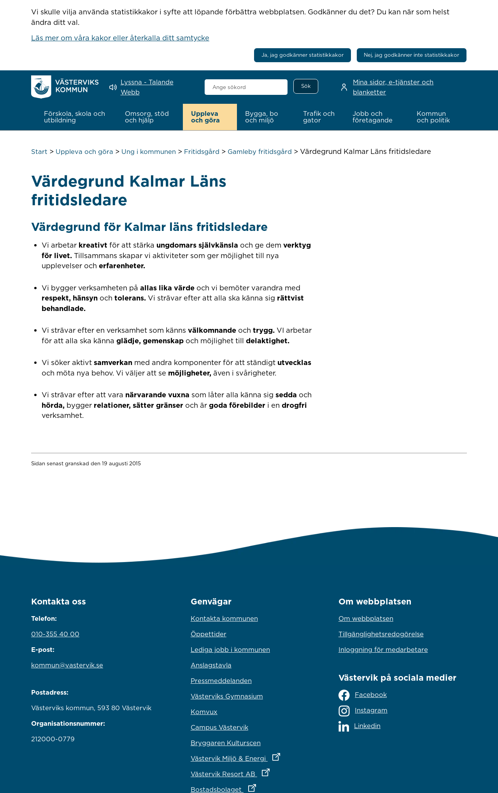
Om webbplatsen (365, 618)
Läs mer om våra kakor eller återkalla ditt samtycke (120, 37)
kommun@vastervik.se (67, 665)
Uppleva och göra (84, 151)
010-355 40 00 (55, 634)
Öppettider (208, 634)
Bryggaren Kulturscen (226, 743)
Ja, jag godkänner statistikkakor (302, 55)
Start (39, 151)
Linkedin (359, 726)
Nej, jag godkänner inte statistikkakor (411, 55)
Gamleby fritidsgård (260, 151)
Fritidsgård (201, 151)
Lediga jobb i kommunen (230, 649)
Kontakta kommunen (224, 618)
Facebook (362, 695)
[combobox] (246, 87)
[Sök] (305, 86)
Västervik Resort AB (249, 772)
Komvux (204, 712)
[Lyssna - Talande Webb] (151, 87)
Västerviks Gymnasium (227, 696)
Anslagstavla (211, 665)
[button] (76, 117)
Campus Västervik (219, 727)
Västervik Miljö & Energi (249, 756)
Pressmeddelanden (221, 681)
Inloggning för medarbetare (383, 649)
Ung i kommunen (148, 151)
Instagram (363, 710)
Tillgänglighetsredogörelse (381, 634)
